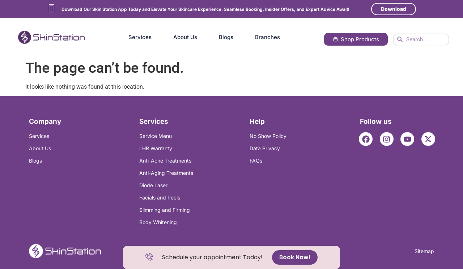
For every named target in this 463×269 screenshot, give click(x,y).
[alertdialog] (231, 257)
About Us (185, 37)
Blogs (226, 37)
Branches (267, 37)
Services (140, 37)
